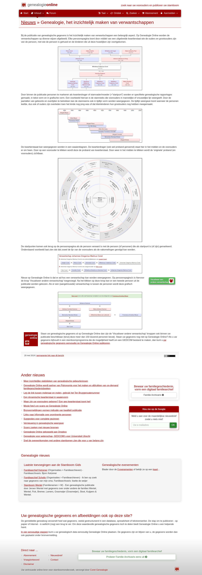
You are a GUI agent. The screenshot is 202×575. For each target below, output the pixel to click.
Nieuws (28, 22)
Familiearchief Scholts (35, 477)
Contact (54, 560)
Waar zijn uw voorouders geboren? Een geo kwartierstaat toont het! (57, 401)
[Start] (43, 5)
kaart (155, 469)
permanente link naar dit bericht (50, 355)
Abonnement (30, 555)
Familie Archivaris (154, 395)
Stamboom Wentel (33, 485)
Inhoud (37, 13)
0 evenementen (125, 469)
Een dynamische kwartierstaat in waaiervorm (46, 397)
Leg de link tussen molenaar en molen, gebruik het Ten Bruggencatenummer (62, 393)
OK (173, 425)
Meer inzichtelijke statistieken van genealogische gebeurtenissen (56, 381)
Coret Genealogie (99, 570)
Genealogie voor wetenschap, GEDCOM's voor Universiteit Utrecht (57, 436)
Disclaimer (29, 564)
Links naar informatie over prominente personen (47, 414)
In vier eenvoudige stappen (34, 532)
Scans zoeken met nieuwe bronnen (41, 427)
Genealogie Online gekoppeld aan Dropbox (45, 432)
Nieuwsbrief (56, 555)
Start (24, 13)
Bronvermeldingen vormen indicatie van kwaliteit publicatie (53, 410)
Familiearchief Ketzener (35, 470)
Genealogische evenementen (120, 464)
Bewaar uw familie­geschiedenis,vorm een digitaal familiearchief (154, 388)
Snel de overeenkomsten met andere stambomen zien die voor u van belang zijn (64, 440)
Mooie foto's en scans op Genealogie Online (45, 406)
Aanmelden (169, 13)
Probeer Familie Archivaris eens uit (126, 557)
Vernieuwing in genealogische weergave (44, 423)
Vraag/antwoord (31, 560)
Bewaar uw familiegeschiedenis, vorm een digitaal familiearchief (127, 551)
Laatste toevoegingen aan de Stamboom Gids (52, 464)
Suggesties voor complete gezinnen (41, 419)
